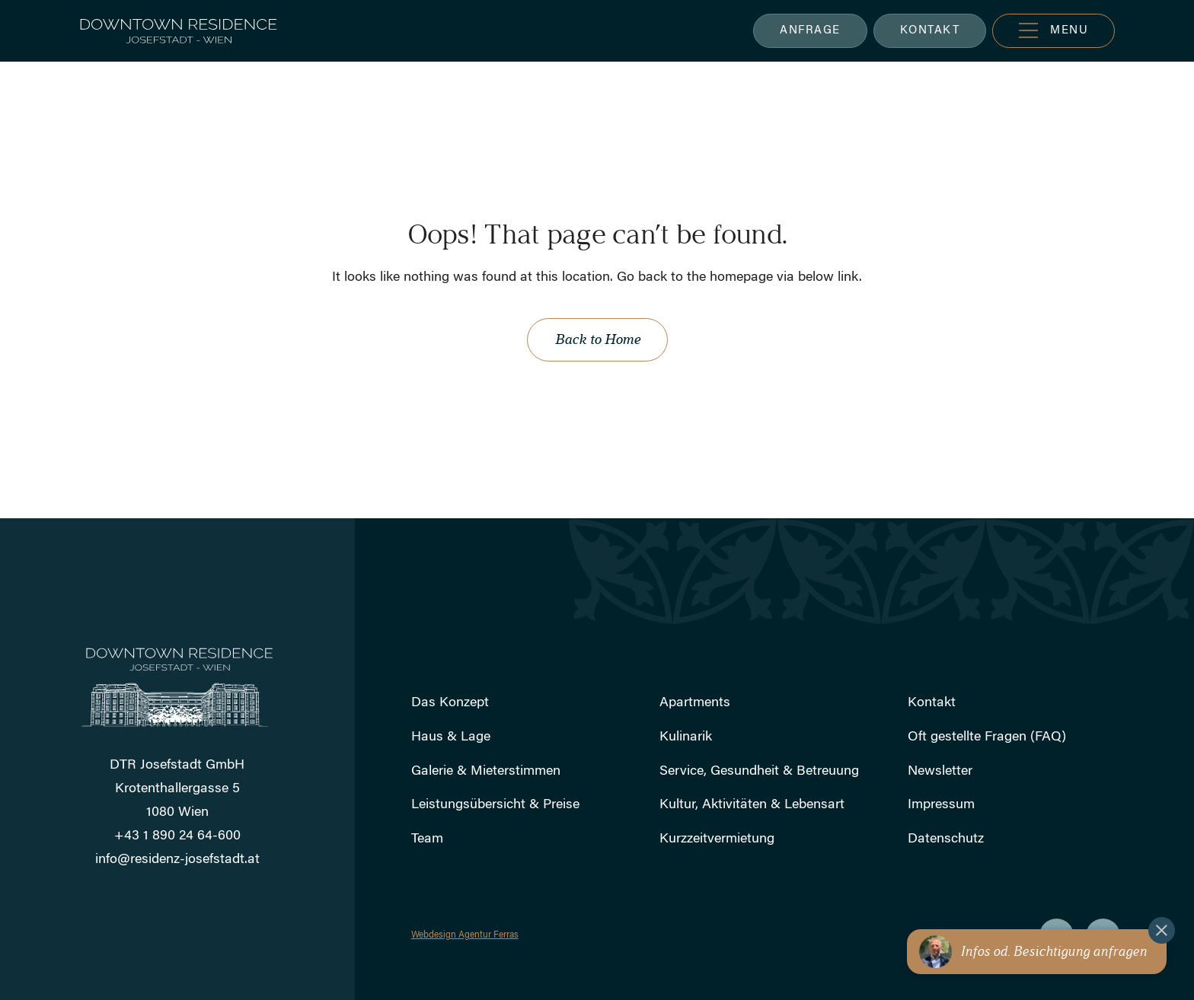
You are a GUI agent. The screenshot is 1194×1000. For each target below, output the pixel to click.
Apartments (694, 703)
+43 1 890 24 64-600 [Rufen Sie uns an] (177, 836)
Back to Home (597, 339)
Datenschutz (946, 839)
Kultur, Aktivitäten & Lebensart (751, 805)
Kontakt (932, 703)
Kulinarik (685, 737)
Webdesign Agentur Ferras (465, 935)
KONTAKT (930, 31)
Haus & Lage (450, 737)
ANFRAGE (810, 31)
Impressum (941, 805)
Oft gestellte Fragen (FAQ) (987, 737)
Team (427, 839)
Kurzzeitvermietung (716, 839)
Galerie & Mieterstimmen (485, 772)
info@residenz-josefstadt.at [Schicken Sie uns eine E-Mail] (177, 860)
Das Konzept (450, 703)
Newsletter (940, 772)
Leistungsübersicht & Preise (495, 805)
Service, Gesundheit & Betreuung (759, 772)
